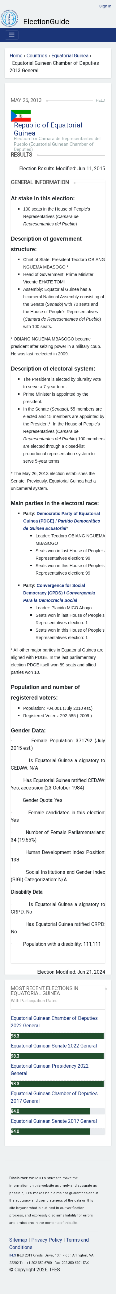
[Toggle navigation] (12, 35)
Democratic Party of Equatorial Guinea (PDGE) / (61, 521)
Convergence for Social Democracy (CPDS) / (59, 593)
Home (16, 56)
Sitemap (18, 1240)
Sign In (105, 6)
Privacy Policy (46, 1240)
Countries (37, 56)
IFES (12, 1255)
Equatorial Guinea (69, 56)
